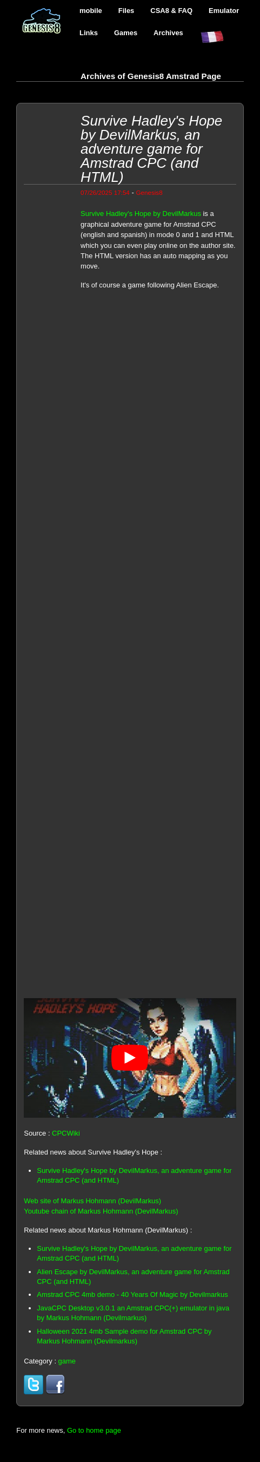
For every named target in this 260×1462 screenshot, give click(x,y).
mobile (90, 10)
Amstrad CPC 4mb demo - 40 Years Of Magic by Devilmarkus (132, 1294)
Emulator (224, 10)
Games (125, 33)
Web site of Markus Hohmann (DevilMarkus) (92, 1201)
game (67, 1361)
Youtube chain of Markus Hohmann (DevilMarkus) (101, 1211)
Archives (168, 33)
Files (126, 10)
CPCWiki (66, 1133)
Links (88, 33)
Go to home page (94, 1430)
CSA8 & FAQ (171, 10)
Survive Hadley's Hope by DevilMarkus (141, 213)
